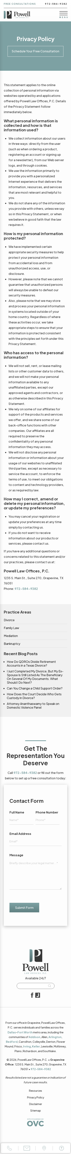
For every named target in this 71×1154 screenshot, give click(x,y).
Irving (27, 1046)
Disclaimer (35, 1104)
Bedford (12, 1041)
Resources (35, 1090)
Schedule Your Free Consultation (35, 51)
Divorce (9, 620)
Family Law (11, 628)
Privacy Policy (35, 1097)
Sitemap (35, 1110)
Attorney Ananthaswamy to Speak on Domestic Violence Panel (33, 705)
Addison (34, 1037)
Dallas (12, 1032)
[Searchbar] (36, 986)
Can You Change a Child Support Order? (34, 688)
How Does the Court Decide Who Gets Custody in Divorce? (34, 696)
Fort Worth (25, 1032)
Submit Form (24, 908)
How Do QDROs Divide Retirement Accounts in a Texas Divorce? (31, 663)
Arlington (55, 1037)
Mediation (11, 636)
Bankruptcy (12, 644)
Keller (36, 1046)
